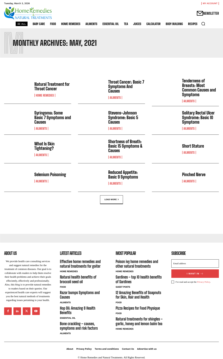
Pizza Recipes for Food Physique (138, 308)
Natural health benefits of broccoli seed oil (78, 279)
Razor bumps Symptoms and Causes (80, 294)
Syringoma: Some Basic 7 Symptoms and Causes (52, 117)
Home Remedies (45, 95)
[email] (195, 263)
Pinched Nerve (194, 174)
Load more (111, 199)
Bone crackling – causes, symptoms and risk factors (79, 326)
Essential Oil (67, 318)
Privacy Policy (203, 282)
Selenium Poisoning (50, 174)
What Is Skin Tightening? (44, 146)
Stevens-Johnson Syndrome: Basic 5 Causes (123, 117)
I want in (195, 273)
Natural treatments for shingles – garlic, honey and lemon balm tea (139, 321)
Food (63, 287)
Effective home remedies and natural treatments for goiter (80, 263)
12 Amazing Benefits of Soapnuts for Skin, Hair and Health (138, 294)
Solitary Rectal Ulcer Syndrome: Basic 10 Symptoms (198, 117)
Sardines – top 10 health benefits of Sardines (139, 279)
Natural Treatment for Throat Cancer (52, 86)
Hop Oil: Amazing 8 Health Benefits (77, 310)
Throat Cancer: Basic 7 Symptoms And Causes (126, 86)
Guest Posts (123, 287)
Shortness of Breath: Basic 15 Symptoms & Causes (125, 146)
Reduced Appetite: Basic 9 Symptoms (123, 174)
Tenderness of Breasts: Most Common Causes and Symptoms (199, 87)
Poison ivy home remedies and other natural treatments (137, 263)
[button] (203, 24)
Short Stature (193, 146)
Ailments (115, 97)
